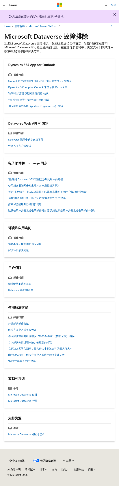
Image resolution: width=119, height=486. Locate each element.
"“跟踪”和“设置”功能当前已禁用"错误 (29, 99)
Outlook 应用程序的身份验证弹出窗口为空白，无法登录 (40, 81)
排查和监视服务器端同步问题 (25, 204)
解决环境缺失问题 (18, 250)
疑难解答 (19, 26)
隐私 (64, 469)
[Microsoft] (59, 5)
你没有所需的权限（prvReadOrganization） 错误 (35, 106)
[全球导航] (3, 5)
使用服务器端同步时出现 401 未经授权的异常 (34, 185)
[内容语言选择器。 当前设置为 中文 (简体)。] (17, 460)
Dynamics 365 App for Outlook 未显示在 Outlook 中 (38, 87)
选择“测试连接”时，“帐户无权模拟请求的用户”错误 (37, 198)
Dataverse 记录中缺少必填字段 (25, 139)
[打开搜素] (105, 5)
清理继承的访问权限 (19, 283)
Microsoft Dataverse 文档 (22, 394)
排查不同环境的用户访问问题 (25, 244)
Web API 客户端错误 (19, 145)
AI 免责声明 (14, 469)
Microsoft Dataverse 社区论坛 (25, 434)
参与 (54, 469)
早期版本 (30, 469)
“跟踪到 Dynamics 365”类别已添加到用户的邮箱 (35, 179)
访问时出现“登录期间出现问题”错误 (28, 93)
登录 (113, 5)
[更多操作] (111, 26)
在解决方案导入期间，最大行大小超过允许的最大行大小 (40, 348)
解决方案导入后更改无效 (22, 329)
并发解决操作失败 (18, 323)
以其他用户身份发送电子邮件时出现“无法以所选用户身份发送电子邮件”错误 (51, 210)
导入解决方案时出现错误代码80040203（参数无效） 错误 (41, 336)
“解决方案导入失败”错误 (22, 361)
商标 (90, 469)
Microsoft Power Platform (43, 26)
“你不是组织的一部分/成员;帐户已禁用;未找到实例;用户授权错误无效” (47, 191)
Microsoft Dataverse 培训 (22, 400)
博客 (42, 469)
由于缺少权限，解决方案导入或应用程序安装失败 (36, 354)
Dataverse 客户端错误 (20, 290)
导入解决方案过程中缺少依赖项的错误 (30, 342)
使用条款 (79, 469)
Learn (7, 26)
